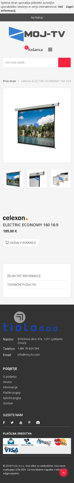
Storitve (8, 403)
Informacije (10, 387)
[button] (32, 49)
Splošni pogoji (12, 398)
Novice (7, 382)
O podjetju (10, 376)
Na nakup (37, 17)
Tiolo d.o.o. (18, 466)
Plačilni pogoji (12, 392)
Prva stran (9, 81)
